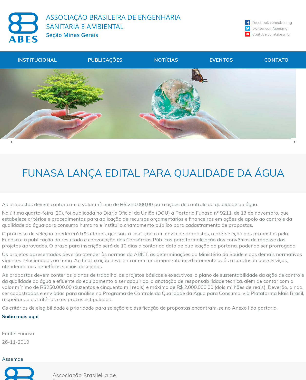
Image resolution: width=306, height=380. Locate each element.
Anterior (11, 141)
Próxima (294, 141)
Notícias (166, 60)
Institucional (37, 60)
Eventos (221, 60)
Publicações (105, 60)
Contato (276, 60)
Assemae (12, 359)
